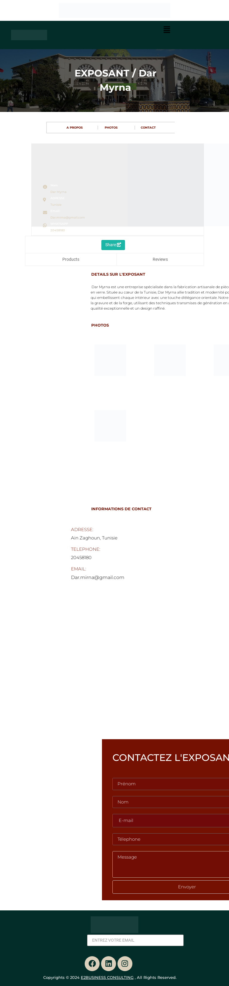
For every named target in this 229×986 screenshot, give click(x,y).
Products (70, 259)
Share (113, 244)
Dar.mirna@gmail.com (67, 217)
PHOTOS (111, 128)
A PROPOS (74, 128)
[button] (167, 30)
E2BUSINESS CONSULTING (107, 977)
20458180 (57, 230)
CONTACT (148, 128)
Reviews (160, 259)
